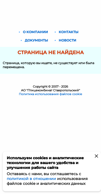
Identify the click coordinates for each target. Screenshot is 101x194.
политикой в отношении (31, 178)
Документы (36, 40)
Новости (67, 40)
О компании (35, 32)
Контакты (68, 32)
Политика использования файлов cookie (50, 94)
